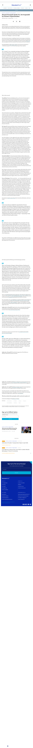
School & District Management (11, 447)
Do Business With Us (21, 492)
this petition (11, 297)
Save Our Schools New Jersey (17, 295)
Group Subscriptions (5, 497)
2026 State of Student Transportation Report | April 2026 (15, 442)
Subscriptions (4, 494)
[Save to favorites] (16, 21)
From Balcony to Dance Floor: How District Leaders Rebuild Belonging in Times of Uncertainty (15, 450)
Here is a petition (14, 302)
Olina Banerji (4, 431)
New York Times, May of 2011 (14, 309)
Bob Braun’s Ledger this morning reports (19, 381)
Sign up (16, 472)
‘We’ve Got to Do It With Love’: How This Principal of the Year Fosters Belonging (9, 429)
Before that (28, 40)
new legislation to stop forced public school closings (20, 299)
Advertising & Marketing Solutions (23, 494)
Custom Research (21, 499)
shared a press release (11, 197)
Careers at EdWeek (5, 489)
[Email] (16, 469)
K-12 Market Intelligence (22, 497)
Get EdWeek (4, 492)
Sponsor (19, 447)
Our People (4, 486)
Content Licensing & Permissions (7, 499)
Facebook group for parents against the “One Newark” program (17, 294)
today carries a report (13, 44)
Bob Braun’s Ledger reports (17, 386)
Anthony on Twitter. (15, 398)
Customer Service (21, 486)
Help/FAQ (19, 484)
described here (20, 393)
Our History (4, 484)
